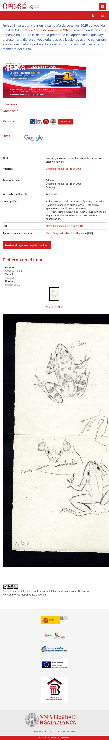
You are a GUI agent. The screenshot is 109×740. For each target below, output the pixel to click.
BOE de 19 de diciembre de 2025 (46, 30)
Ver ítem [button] (11, 104)
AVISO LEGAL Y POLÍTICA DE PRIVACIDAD (54, 731)
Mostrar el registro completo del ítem (26, 245)
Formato (65, 121)
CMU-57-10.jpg (13, 271)
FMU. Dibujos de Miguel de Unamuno (66, 233)
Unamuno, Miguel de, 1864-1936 (64, 168)
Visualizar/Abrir (54, 307)
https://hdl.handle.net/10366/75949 (65, 226)
